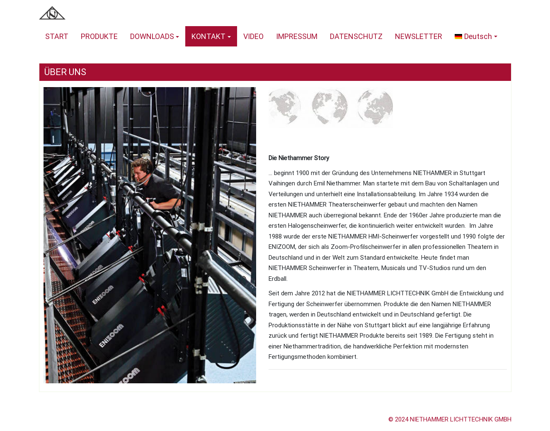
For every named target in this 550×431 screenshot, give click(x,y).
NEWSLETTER (418, 36)
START (56, 36)
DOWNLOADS (152, 36)
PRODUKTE (99, 36)
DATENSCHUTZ (356, 36)
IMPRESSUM (296, 36)
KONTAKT (208, 36)
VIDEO (253, 36)
